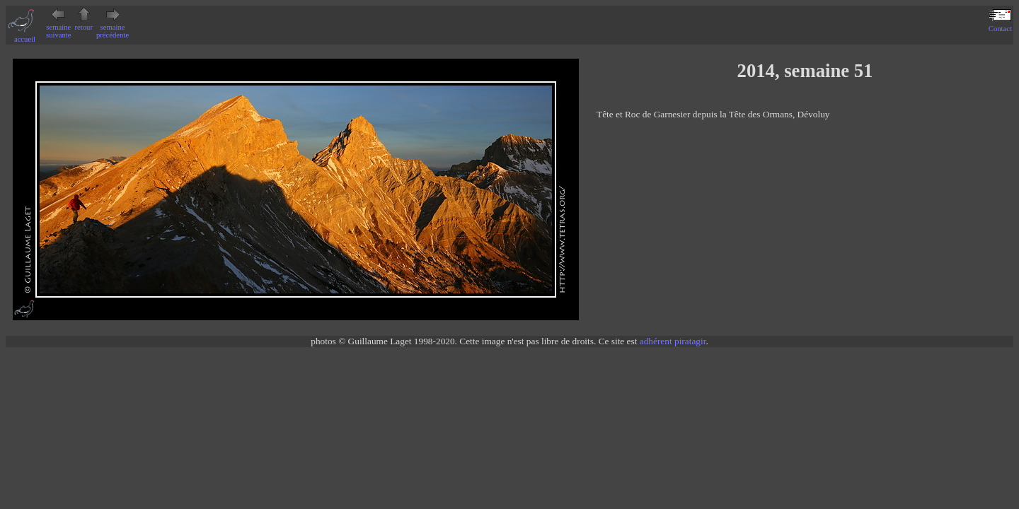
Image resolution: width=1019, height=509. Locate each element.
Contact (1000, 25)
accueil (24, 35)
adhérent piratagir (673, 341)
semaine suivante (58, 27)
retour (84, 23)
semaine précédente (112, 27)
